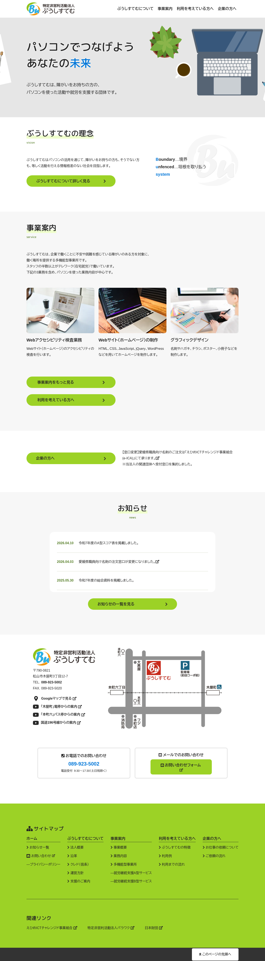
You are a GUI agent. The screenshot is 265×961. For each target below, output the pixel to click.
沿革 (72, 855)
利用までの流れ (172, 864)
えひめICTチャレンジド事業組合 (51, 928)
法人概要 (75, 847)
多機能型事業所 (124, 864)
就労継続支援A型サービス (133, 872)
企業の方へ (227, 9)
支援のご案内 (78, 881)
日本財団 (154, 928)
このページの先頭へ (215, 954)
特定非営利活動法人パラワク (111, 928)
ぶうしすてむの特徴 (175, 847)
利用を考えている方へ (195, 9)
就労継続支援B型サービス (133, 881)
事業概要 (119, 847)
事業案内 (165, 9)
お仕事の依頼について (220, 847)
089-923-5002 (83, 763)
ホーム (31, 838)
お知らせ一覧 (37, 847)
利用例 (165, 855)
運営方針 (75, 872)
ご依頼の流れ (214, 855)
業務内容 (119, 855)
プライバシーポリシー (45, 864)
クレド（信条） (78, 864)
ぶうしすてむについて (135, 9)
